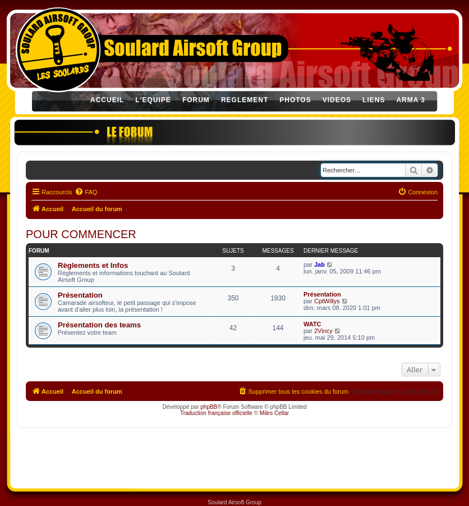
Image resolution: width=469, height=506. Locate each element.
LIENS (373, 100)
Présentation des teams (99, 325)
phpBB (208, 407)
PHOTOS (295, 100)
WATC (312, 324)
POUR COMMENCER (81, 234)
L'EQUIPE (153, 100)
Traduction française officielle (216, 413)
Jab (319, 264)
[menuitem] (86, 192)
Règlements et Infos (93, 265)
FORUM (196, 100)
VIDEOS (337, 100)
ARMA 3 (410, 100)
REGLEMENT (244, 100)
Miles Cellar (274, 413)
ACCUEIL (107, 100)
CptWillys (327, 301)
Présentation (80, 295)
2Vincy (323, 330)
